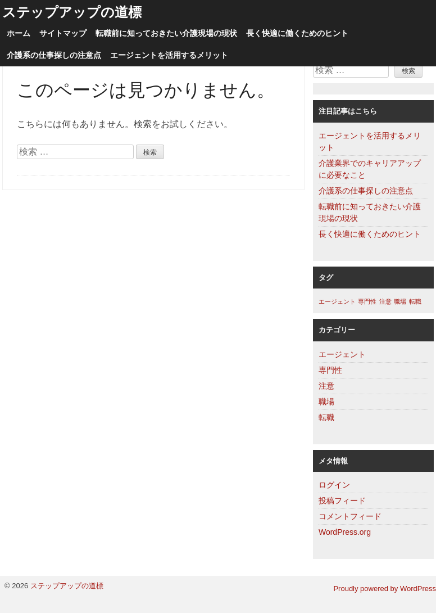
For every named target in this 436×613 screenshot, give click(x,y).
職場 (326, 401)
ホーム (18, 33)
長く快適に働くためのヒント (297, 33)
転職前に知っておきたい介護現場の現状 (166, 33)
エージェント (342, 354)
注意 (326, 385)
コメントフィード (350, 516)
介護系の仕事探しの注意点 (54, 55)
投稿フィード (342, 500)
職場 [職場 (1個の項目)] (400, 301)
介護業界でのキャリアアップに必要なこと (370, 169)
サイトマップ (63, 33)
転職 (326, 417)
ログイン (334, 484)
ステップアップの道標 (72, 12)
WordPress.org (345, 532)
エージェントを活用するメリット (169, 55)
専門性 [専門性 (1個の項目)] (367, 301)
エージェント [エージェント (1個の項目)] (337, 301)
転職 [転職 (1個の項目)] (415, 301)
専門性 (330, 370)
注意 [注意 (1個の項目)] (385, 301)
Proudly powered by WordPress (384, 588)
